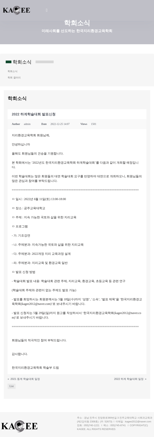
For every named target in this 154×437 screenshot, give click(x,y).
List (12, 386)
